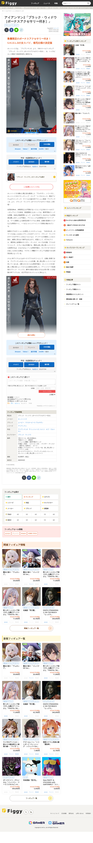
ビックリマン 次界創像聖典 (75, 230)
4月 (18, 514)
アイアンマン (18, 8)
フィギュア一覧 (31, 798)
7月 (45, 514)
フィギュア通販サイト (73, 284)
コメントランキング (72, 208)
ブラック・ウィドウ (53, 8)
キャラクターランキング (74, 248)
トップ (3, 8)
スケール (16, 569)
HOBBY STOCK (32, 533)
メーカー (9, 508)
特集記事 (68, 280)
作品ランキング (71, 215)
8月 (54, 514)
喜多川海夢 (69, 267)
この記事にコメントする (31, 187)
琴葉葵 (68, 272)
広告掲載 (63, 813)
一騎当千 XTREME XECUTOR (75, 225)
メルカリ (16, 162)
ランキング (28, 497)
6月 (36, 514)
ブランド (28, 508)
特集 (56, 3)
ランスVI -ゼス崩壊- (72, 235)
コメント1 (55, 28)
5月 (27, 514)
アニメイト (15, 533)
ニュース (47, 3)
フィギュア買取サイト (73, 289)
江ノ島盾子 (69, 257)
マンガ (30, 607)
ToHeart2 (69, 240)
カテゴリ (46, 497)
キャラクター (47, 503)
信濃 (67, 262)
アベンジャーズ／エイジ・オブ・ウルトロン (35, 8)
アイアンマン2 (23, 429)
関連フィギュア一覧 (31, 628)
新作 (8, 497)
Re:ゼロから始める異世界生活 (76, 220)
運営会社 (71, 813)
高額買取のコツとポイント (75, 294)
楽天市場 (34, 149)
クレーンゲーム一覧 (72, 304)
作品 (26, 503)
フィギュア (35, 3)
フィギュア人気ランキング (75, 41)
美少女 (5, 569)
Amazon (18, 149)
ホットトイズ (22, 419)
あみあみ (31, 162)
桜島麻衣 (69, 252)
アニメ (10, 569)
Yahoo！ (26, 149)
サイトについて (54, 813)
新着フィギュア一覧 (14, 638)
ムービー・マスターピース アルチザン (30, 422)
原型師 (45, 508)
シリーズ (9, 503)
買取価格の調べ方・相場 (74, 299)
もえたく (35, 166)
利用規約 (88, 813)
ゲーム (45, 607)
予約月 (8, 514)
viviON (41, 149)
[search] (88, 3)
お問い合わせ (80, 813)
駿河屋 (47, 162)
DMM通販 (47, 144)
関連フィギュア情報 (14, 544)
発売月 (8, 520)
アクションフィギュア (11, 25)
